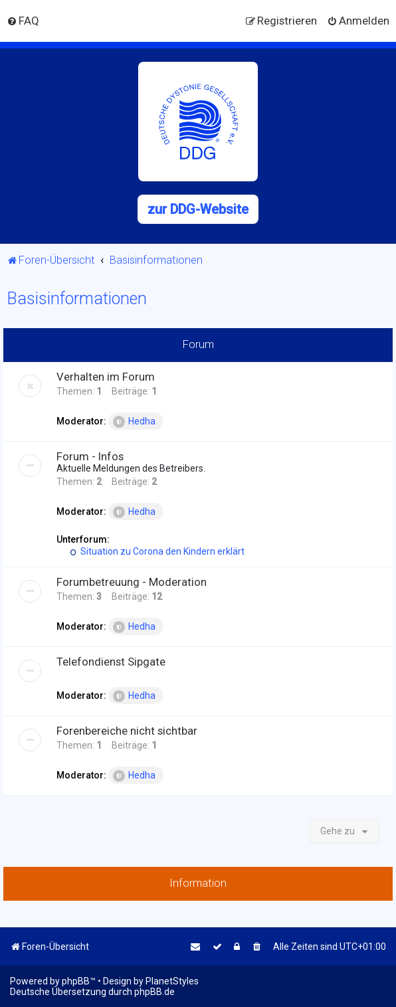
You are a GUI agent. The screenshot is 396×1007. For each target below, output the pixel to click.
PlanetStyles (172, 981)
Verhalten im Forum (105, 376)
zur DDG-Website (198, 209)
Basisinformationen (77, 298)
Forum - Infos (90, 456)
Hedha (134, 422)
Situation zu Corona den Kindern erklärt (157, 551)
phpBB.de (154, 991)
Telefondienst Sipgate (110, 661)
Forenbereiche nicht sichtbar (126, 730)
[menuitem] (23, 20)
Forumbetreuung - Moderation (131, 582)
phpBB (76, 981)
